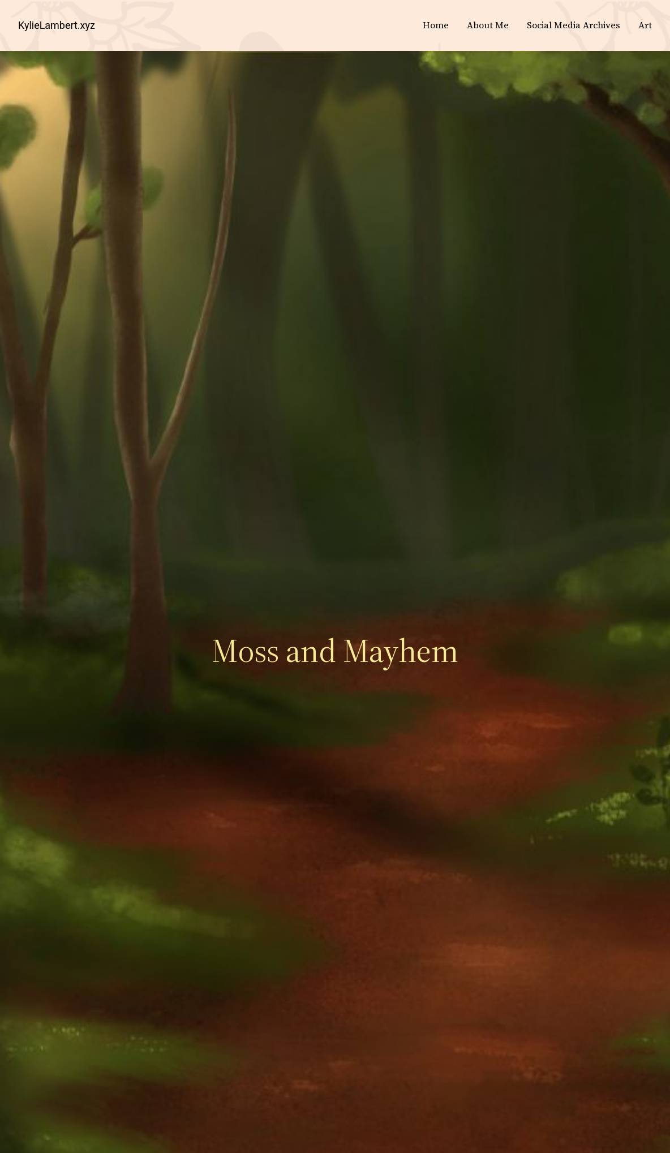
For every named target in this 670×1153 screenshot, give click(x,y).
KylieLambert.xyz (56, 25)
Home (436, 25)
